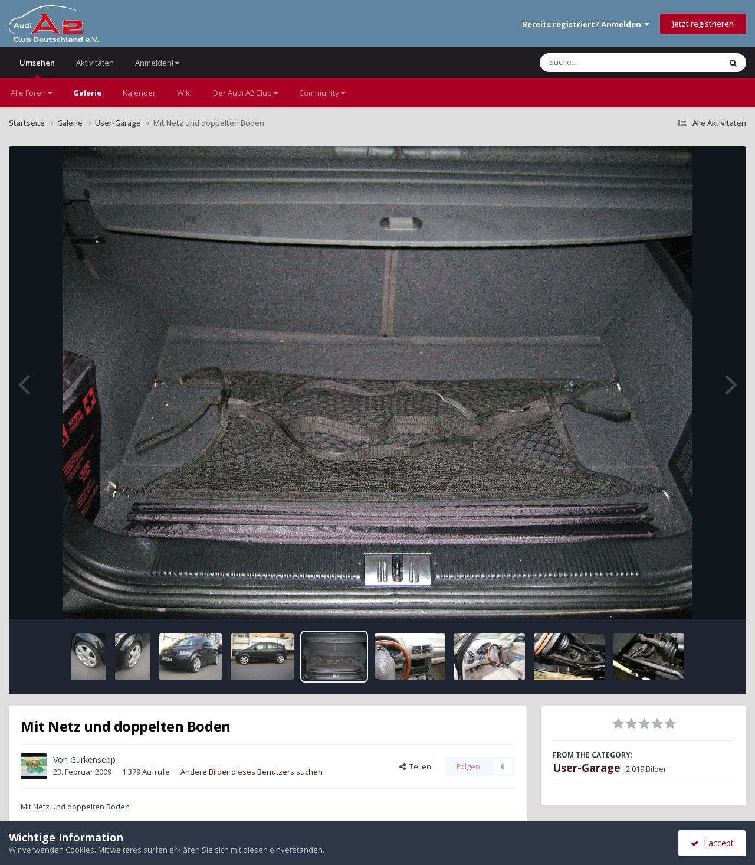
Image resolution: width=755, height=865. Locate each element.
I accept (712, 842)
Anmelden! (157, 62)
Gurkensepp (93, 759)
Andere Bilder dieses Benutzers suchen (251, 771)
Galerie (87, 92)
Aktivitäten (95, 62)
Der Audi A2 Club (245, 92)
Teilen (415, 766)
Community (322, 92)
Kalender (139, 92)
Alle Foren (31, 92)
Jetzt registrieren (703, 23)
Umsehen (37, 67)
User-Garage (587, 767)
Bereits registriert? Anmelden (585, 24)
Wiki (184, 92)
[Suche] (606, 62)
